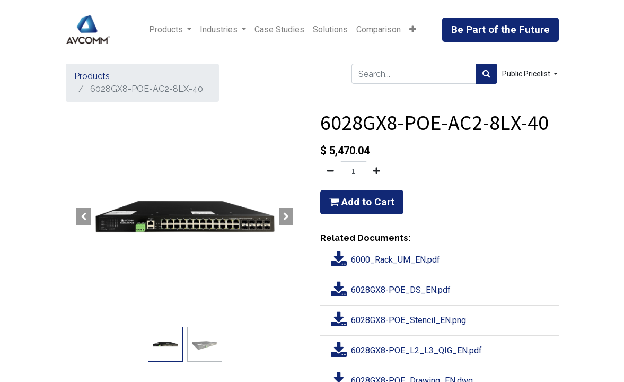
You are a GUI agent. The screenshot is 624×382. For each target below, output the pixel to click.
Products (92, 76)
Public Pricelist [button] (527, 74)
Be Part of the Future (500, 29)
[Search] (486, 74)
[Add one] (376, 171)
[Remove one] (330, 171)
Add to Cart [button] (361, 202)
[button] (412, 29)
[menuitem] (279, 29)
